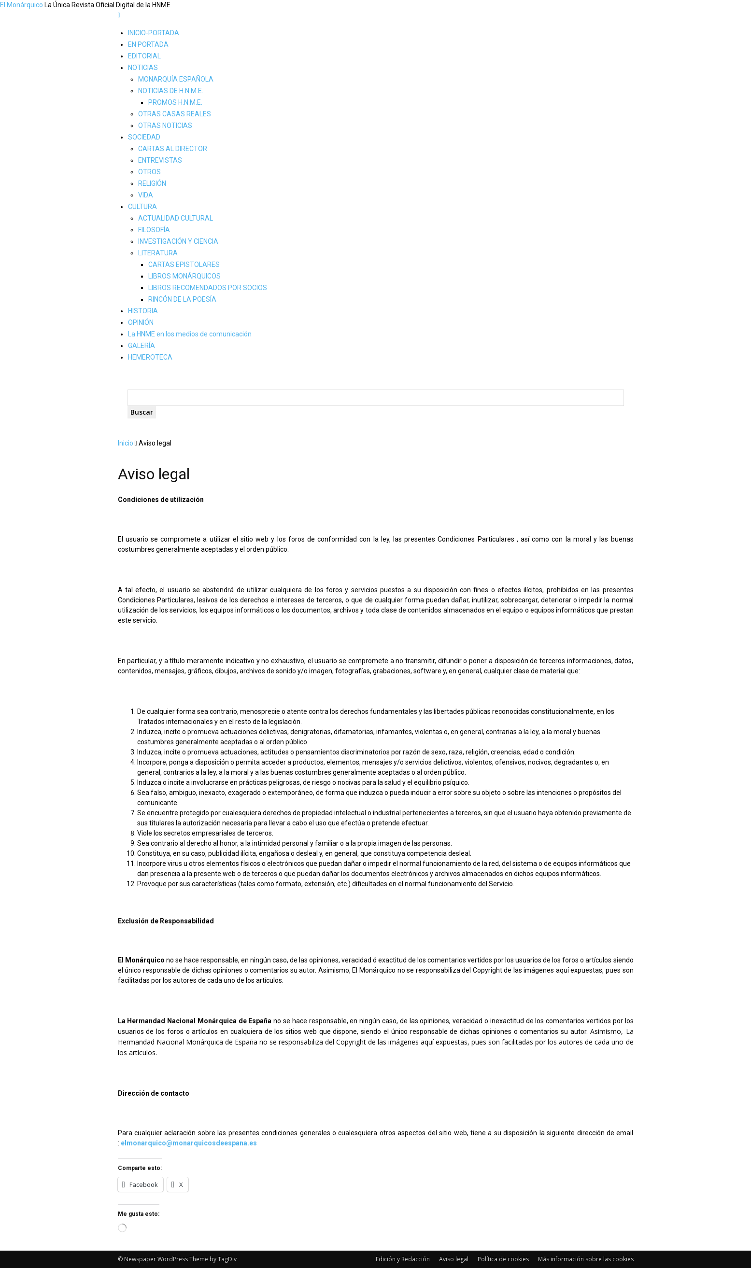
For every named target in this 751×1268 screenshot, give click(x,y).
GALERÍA (141, 345)
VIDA (145, 195)
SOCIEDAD (144, 137)
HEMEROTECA (150, 357)
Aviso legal (453, 1259)
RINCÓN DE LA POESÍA (182, 299)
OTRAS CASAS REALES (174, 114)
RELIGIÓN (152, 183)
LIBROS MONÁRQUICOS (184, 276)
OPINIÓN (141, 322)
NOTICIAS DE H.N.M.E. (170, 91)
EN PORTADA (148, 44)
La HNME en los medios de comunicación (190, 334)
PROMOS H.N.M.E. (175, 102)
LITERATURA (158, 253)
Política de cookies (503, 1259)
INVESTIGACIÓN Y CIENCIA (178, 241)
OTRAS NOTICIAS (165, 125)
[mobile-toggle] (119, 15)
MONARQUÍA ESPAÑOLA (175, 79)
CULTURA (142, 206)
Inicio (125, 443)
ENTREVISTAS (160, 160)
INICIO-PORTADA (153, 33)
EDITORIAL (144, 56)
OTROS (149, 172)
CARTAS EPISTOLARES (184, 264)
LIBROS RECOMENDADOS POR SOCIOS (207, 288)
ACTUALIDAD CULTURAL (175, 218)
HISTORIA (143, 311)
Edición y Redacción (403, 1259)
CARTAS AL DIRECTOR (172, 149)
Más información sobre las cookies (586, 1259)
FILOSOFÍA (154, 230)
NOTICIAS (143, 67)
